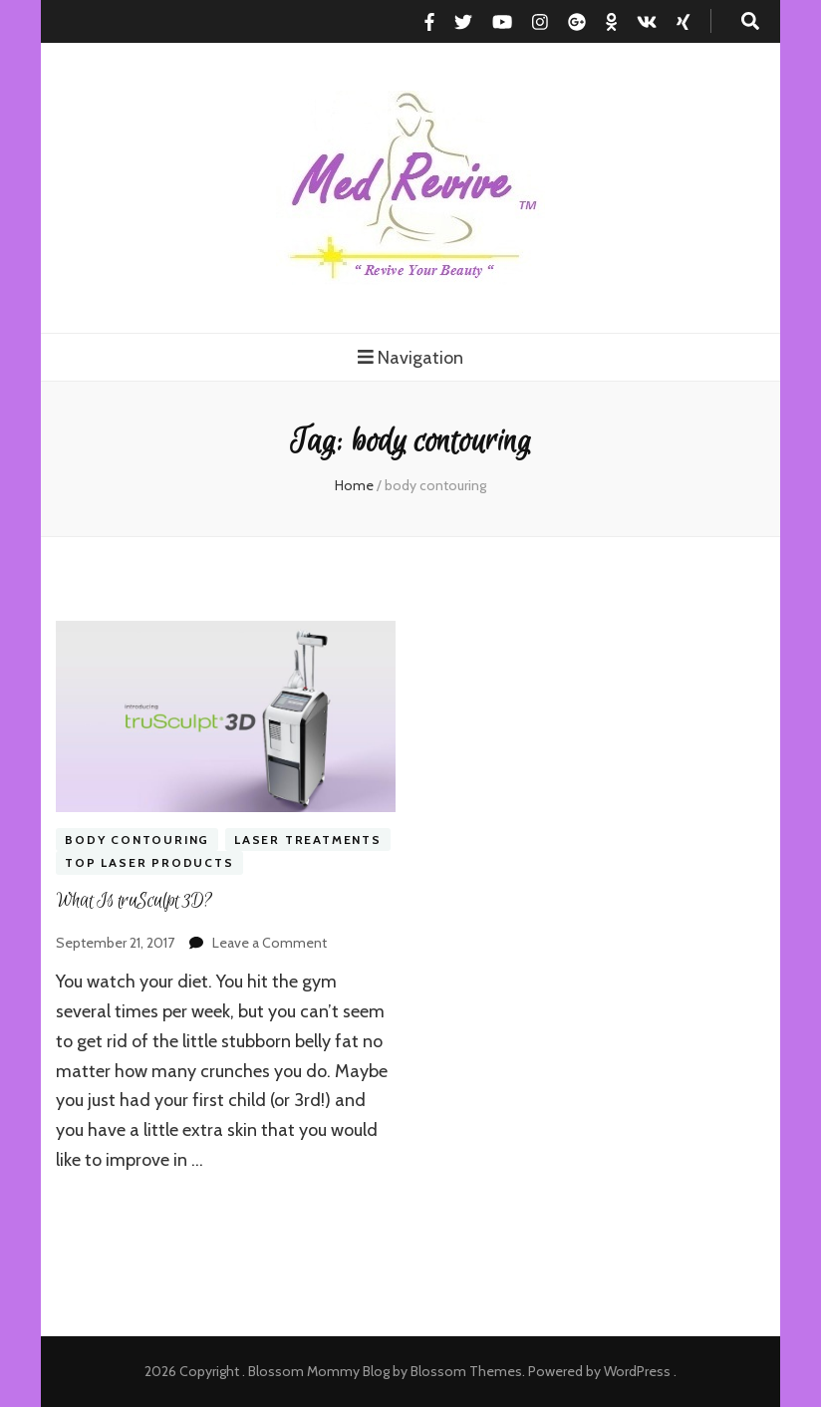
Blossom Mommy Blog (319, 1371)
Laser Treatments (308, 839)
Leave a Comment (269, 943)
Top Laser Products (149, 862)
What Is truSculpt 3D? (134, 901)
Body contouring (137, 839)
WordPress (637, 1371)
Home (354, 485)
